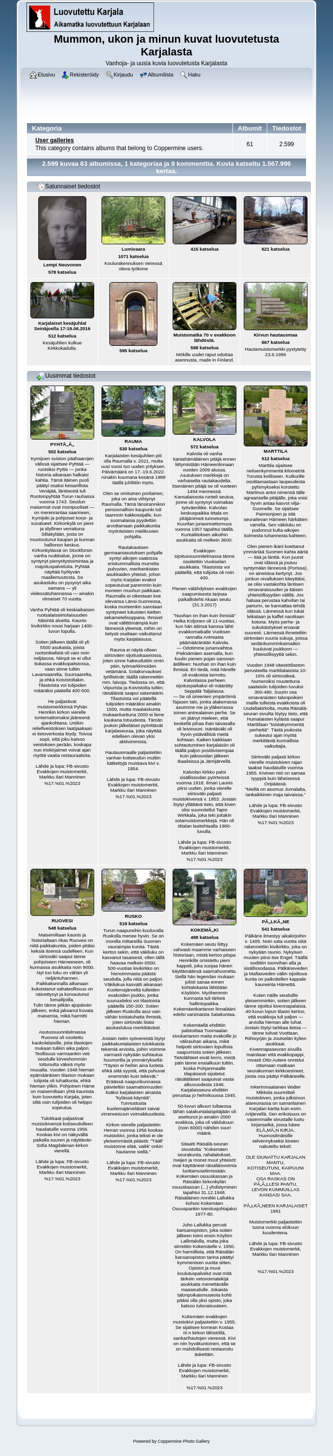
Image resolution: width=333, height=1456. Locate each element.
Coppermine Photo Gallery (183, 1441)
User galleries (54, 140)
